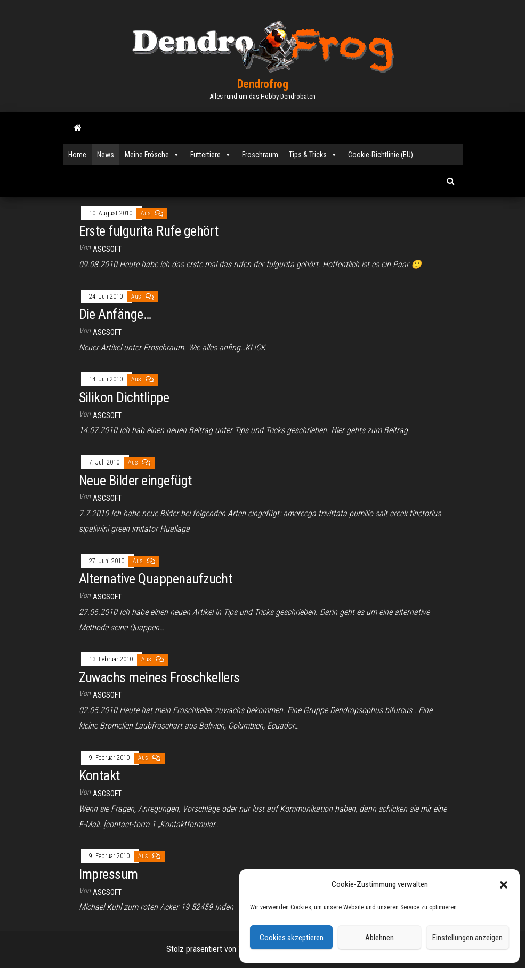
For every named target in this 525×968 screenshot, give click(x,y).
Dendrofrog (262, 84)
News (105, 154)
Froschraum (260, 154)
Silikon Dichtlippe (124, 397)
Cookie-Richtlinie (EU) (380, 154)
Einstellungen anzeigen (467, 937)
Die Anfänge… (115, 314)
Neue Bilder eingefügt (135, 481)
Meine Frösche (152, 154)
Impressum (108, 874)
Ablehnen (379, 937)
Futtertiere (210, 154)
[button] (503, 884)
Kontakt (99, 775)
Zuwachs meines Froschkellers (159, 677)
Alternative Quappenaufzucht (155, 579)
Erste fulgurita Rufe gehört (149, 231)
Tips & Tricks (313, 154)
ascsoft (107, 249)
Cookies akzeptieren (292, 937)
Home (77, 154)
